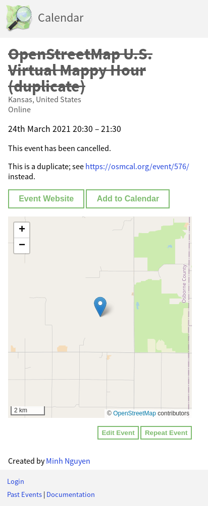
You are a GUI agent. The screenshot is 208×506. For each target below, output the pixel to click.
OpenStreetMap (134, 413)
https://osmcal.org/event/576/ (137, 166)
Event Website (46, 198)
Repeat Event (166, 433)
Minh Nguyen (68, 461)
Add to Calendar (128, 198)
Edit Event (117, 433)
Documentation (70, 494)
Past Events (24, 494)
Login (15, 481)
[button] (100, 307)
